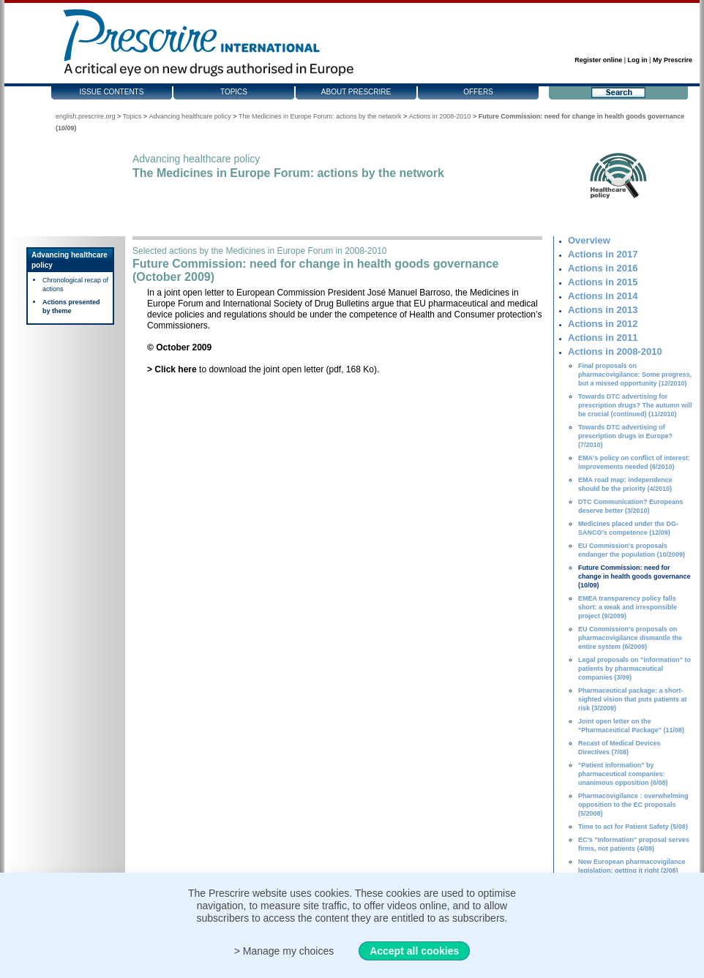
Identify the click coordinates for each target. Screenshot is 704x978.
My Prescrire (672, 60)
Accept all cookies (414, 951)
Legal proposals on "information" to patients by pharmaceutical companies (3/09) (634, 668)
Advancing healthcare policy (190, 116)
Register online (598, 60)
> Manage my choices (284, 951)
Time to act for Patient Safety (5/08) (633, 826)
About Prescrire (356, 92)
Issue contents (112, 92)
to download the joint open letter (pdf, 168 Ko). (263, 369)
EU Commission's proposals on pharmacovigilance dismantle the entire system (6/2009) (630, 637)
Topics (233, 92)
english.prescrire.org (86, 116)
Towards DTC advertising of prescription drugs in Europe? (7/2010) (625, 436)
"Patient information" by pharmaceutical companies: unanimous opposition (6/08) (623, 773)
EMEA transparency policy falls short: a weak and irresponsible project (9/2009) (627, 607)
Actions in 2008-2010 (440, 116)
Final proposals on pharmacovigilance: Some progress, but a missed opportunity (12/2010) (635, 374)
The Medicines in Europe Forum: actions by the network (320, 116)
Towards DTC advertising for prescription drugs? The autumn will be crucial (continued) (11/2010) (635, 405)
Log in (638, 60)
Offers (478, 92)
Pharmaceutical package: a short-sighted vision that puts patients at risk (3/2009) (632, 699)
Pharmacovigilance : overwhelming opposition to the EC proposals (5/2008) (633, 804)
